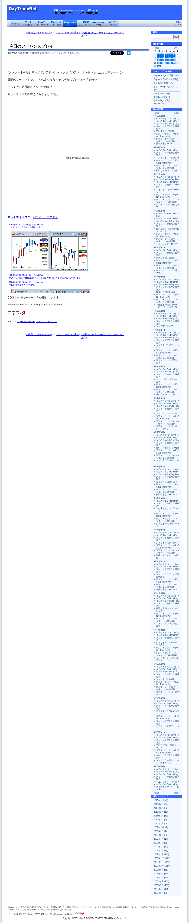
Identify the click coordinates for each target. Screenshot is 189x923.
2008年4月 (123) (161, 889)
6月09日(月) (159, 593)
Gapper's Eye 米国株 (26, 321)
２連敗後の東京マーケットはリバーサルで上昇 (167, 305)
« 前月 (156, 48)
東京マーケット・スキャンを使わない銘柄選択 (167, 200)
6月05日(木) (159, 664)
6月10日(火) (159, 561)
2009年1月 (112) (161, 854)
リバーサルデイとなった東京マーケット (167, 659)
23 (159, 63)
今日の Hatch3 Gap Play (167, 124)
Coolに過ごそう (28, 23)
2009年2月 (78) (161, 850)
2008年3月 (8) (160, 893)
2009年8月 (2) (160, 835)
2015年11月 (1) (161, 800)
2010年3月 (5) (160, 823)
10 (163, 57)
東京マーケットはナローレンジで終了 (167, 427)
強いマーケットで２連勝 (167, 447)
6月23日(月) (159, 276)
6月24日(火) (159, 247)
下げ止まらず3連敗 (165, 131)
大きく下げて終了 (164, 326)
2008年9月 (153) (161, 870)
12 (170, 57)
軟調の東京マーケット (166, 494)
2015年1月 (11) (161, 816)
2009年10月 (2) (161, 827)
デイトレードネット (15, 23)
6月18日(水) (159, 366)
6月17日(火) (159, 398)
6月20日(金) (159, 311)
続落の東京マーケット (166, 144)
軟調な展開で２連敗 (165, 292)
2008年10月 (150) (162, 866)
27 (174, 63)
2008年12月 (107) (162, 858)
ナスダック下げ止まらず (167, 158)
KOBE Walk (112, 23)
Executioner (98, 23)
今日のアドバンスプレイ (167, 118)
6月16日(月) (159, 432)
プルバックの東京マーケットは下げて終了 (167, 761)
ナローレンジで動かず (166, 244)
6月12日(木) (159, 498)
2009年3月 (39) (161, 846)
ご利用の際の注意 (178, 23)
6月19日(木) (159, 330)
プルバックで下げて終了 (167, 413)
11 (166, 57)
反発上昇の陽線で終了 (166, 482)
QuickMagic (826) (162, 100)
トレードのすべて (42, 23)
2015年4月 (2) (160, 804)
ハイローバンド (84, 23)
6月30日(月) (159, 116)
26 (170, 63)
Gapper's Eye (70, 23)
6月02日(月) (159, 766)
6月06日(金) (159, 629)
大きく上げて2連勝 (165, 679)
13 (174, 57)
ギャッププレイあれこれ (46, 321)
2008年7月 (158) (161, 877)
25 (166, 63)
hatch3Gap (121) (161, 103)
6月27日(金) (159, 147)
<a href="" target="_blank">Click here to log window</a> (78, 257)
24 (163, 63)
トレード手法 (56, 23)
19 (170, 60)
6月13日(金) (159, 466)
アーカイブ (162, 796)
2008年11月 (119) (162, 862)
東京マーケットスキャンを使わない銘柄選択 (167, 140)
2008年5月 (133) (161, 885)
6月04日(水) (159, 698)
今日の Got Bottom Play (167, 121)
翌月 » (176, 48)
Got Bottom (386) (162, 93)
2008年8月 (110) (161, 873)
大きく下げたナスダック (167, 542)
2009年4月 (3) (160, 843)
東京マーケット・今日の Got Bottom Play (167, 135)
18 (166, 60)
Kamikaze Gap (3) (162, 97)
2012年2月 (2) (160, 819)
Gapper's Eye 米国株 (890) (166, 75)
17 (163, 60)
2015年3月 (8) (160, 808)
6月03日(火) (159, 732)
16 (159, 60)
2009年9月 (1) (160, 831)
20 (174, 60)
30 (159, 66)
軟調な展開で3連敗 (165, 258)
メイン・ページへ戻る (67, 32)
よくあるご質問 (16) (163, 83)
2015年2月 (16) (161, 812)
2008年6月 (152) (161, 881)
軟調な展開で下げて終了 (167, 170)
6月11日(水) (159, 529)
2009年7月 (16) (161, 839)
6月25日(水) (159, 211)
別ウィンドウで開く (45, 217)
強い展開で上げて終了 (166, 394)
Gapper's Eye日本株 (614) (166, 79)
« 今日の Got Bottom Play (39, 32)
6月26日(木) (159, 174)
